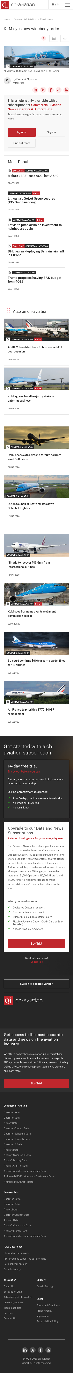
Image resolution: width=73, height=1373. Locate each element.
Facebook (51, 90)
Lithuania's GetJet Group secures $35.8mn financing (31, 200)
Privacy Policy (44, 1310)
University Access (13, 1302)
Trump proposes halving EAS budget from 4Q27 (34, 279)
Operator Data (12, 1117)
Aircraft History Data (15, 1160)
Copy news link (59, 90)
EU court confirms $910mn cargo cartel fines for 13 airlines (36, 662)
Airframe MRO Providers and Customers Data (29, 1176)
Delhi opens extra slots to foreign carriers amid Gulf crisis (34, 457)
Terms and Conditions (48, 1305)
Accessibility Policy (47, 1321)
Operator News (12, 1112)
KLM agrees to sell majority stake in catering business (31, 398)
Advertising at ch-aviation (18, 1297)
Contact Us (10, 1318)
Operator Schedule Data (17, 1133)
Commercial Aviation (25, 19)
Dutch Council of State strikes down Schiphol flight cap (31, 506)
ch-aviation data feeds (16, 1253)
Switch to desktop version (36, 983)
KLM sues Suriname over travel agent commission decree (32, 613)
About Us (9, 1286)
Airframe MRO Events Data (18, 1182)
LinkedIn (35, 90)
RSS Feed (66, 90)
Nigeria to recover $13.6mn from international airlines (29, 564)
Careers (8, 1313)
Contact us (37, 962)
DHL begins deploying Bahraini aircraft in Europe (36, 253)
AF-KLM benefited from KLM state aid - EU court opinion (35, 349)
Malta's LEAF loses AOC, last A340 (33, 176)
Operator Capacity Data (17, 1139)
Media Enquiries (12, 1308)
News (7, 19)
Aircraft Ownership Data (17, 1155)
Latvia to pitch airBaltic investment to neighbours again (35, 227)
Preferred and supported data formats (25, 1258)
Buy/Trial (36, 943)
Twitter (33, 1350)
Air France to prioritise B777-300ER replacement (31, 711)
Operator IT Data (13, 1144)
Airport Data (11, 1123)
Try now (21, 132)
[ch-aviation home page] (17, 5)
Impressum (42, 1316)
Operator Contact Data (16, 1128)
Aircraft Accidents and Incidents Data (25, 1171)
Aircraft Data (11, 1150)
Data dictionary (12, 1269)
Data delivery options (15, 1264)
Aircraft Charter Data (16, 1165)
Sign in (55, 4)
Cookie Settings (45, 1286)
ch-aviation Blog (13, 1291)
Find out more (21, 143)
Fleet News (46, 19)
